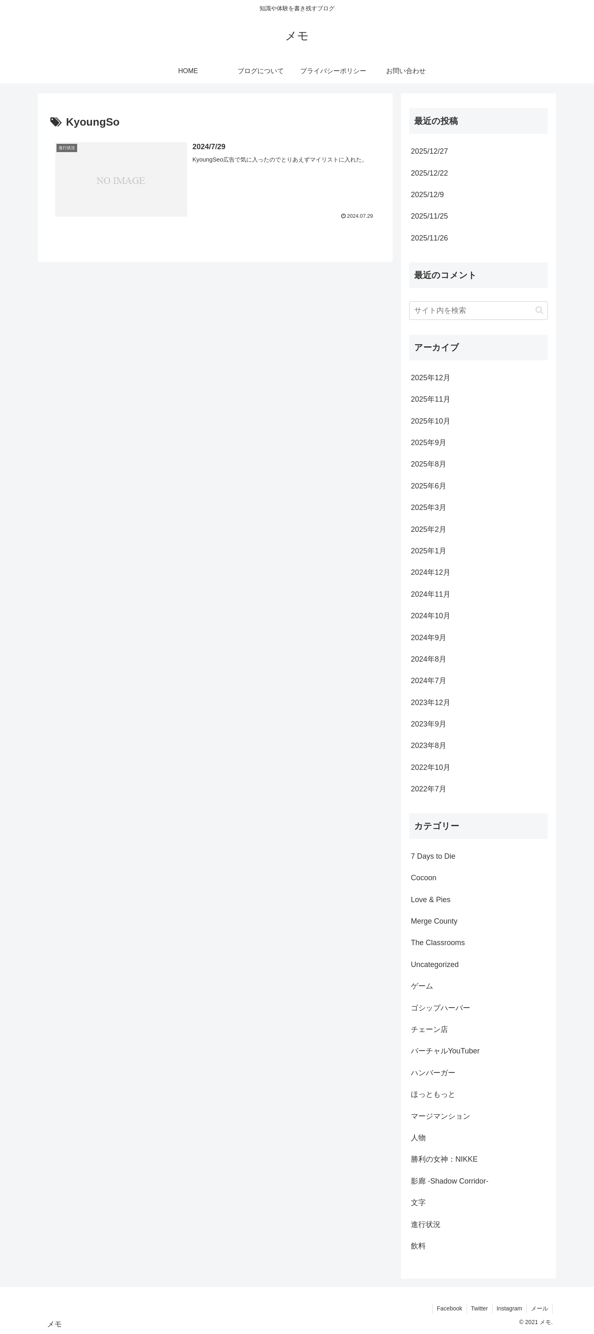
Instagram (509, 1308)
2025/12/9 (427, 195)
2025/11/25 (429, 216)
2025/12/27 (429, 151)
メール (539, 1308)
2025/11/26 (429, 238)
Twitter (479, 1308)
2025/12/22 (429, 173)
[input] (478, 310)
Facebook (449, 1308)
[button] (539, 310)
